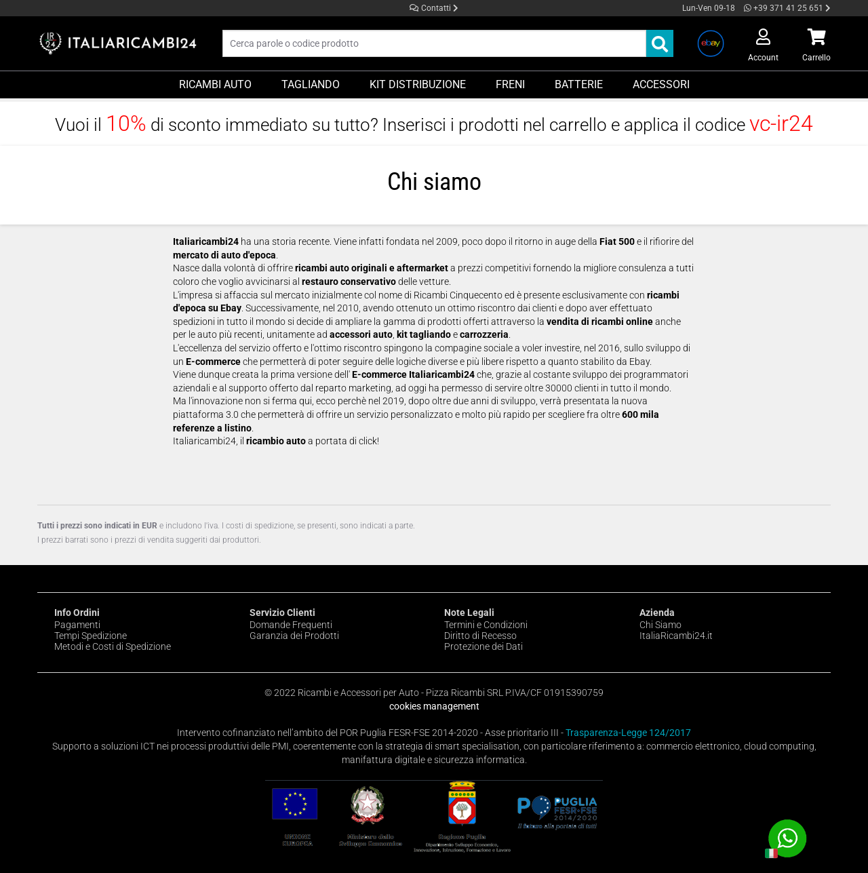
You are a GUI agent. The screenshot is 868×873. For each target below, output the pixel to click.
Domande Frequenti (291, 624)
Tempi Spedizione (90, 635)
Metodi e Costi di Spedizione (112, 646)
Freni (510, 84)
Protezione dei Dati (483, 646)
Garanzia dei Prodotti (294, 635)
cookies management (434, 706)
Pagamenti (77, 624)
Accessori (661, 84)
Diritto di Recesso (480, 635)
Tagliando (310, 84)
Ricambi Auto (215, 84)
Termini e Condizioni (486, 624)
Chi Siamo (660, 624)
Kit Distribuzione (418, 84)
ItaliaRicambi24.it (676, 635)
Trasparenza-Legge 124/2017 (628, 732)
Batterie (579, 84)
